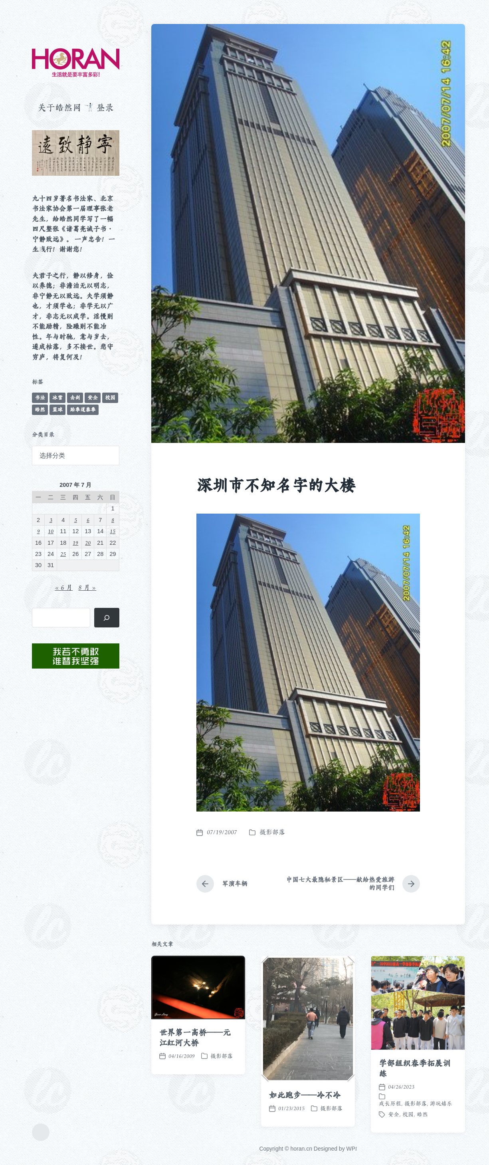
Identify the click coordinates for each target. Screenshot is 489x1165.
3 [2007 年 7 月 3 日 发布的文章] (50, 520)
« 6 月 (64, 587)
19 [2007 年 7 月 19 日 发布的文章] (75, 542)
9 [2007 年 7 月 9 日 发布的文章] (38, 531)
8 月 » (87, 587)
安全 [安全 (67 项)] (92, 397)
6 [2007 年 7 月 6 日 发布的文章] (88, 520)
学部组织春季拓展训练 (414, 1123)
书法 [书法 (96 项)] (40, 397)
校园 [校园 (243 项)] (110, 397)
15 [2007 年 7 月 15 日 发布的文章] (112, 531)
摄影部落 (272, 832)
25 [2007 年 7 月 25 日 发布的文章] (63, 554)
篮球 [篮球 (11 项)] (57, 409)
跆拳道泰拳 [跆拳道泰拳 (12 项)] (83, 409)
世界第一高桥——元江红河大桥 (195, 1092)
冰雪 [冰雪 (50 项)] (57, 397)
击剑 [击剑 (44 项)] (75, 397)
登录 (105, 107)
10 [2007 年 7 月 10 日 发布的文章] (50, 531)
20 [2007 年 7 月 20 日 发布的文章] (88, 542)
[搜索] (106, 617)
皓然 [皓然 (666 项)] (40, 409)
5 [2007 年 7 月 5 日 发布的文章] (75, 520)
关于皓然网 (59, 107)
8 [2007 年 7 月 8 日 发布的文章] (112, 520)
